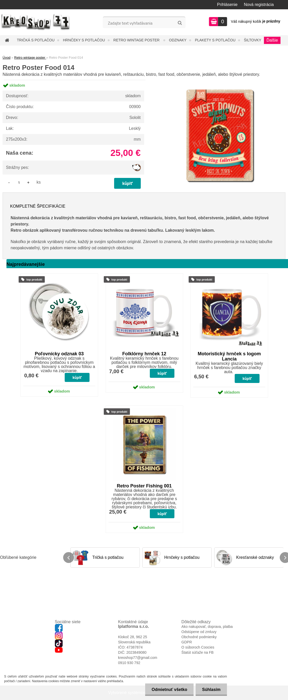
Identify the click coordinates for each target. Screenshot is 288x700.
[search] (179, 23)
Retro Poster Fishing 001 (144, 485)
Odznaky (178, 40)
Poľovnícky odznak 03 (59, 353)
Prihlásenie (227, 4)
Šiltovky (252, 40)
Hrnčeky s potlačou (84, 40)
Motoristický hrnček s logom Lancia (229, 356)
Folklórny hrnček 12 (144, 353)
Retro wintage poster (137, 40)
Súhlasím (211, 689)
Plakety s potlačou (215, 40)
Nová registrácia (259, 4)
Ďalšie (272, 40)
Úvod (6, 57)
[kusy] (19, 182)
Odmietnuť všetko (169, 689)
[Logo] (35, 22)
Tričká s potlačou (35, 40)
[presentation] (68, 557)
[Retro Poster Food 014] (219, 80)
